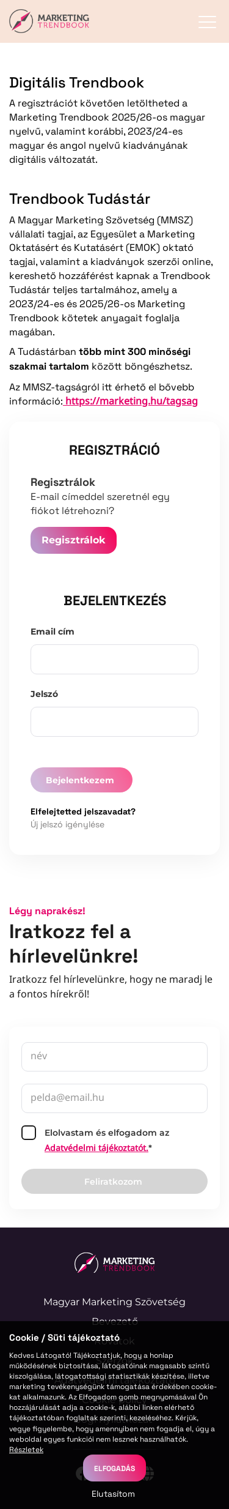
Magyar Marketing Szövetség (114, 1302)
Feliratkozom (113, 1181)
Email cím (53, 631)
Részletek (26, 1449)
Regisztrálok (74, 540)
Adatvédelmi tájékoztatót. (96, 1148)
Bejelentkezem (80, 780)
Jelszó (44, 693)
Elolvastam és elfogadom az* (95, 1140)
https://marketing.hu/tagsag (130, 401)
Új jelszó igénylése (67, 824)
